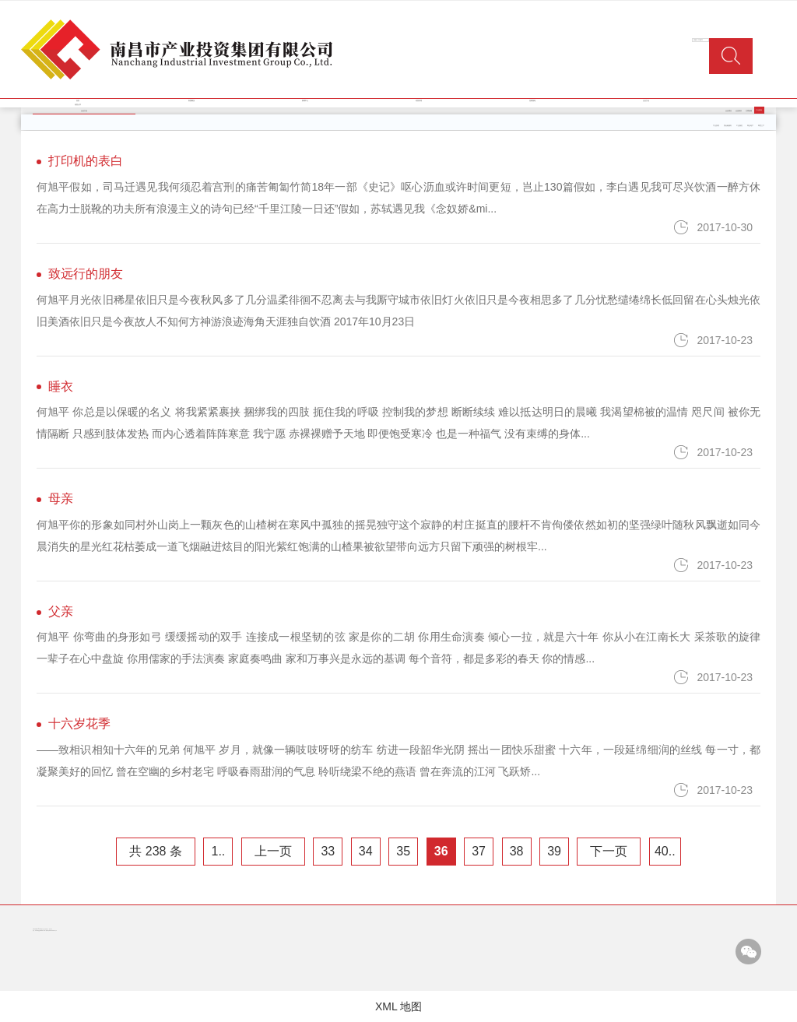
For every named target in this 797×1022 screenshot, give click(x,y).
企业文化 (646, 100)
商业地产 (750, 125)
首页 (77, 100)
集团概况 (191, 100)
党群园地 (532, 100)
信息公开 (78, 104)
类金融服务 (728, 125)
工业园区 (739, 125)
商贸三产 (761, 125)
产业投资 (716, 125)
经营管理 (419, 100)
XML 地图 (398, 1006)
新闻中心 (305, 100)
